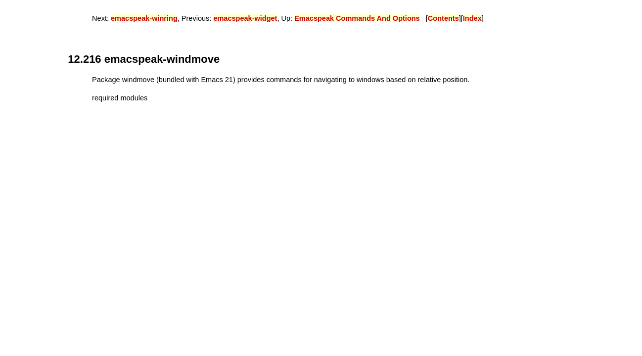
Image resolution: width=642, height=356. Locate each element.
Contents (443, 18)
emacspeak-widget (245, 18)
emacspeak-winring (144, 18)
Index (472, 18)
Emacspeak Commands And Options (357, 18)
